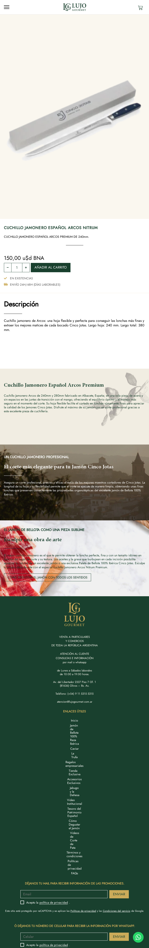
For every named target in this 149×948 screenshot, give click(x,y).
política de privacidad (53, 819)
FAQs (74, 789)
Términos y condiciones (74, 780)
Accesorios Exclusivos (74, 750)
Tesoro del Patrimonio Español (74, 765)
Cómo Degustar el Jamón (75, 770)
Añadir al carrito (50, 267)
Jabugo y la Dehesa (74, 755)
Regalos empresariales (74, 740)
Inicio (74, 720)
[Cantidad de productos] (16, 267)
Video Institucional (74, 760)
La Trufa (75, 735)
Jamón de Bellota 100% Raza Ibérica (75, 725)
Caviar (74, 730)
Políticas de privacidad (74, 784)
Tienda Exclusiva (74, 745)
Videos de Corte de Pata (74, 775)
